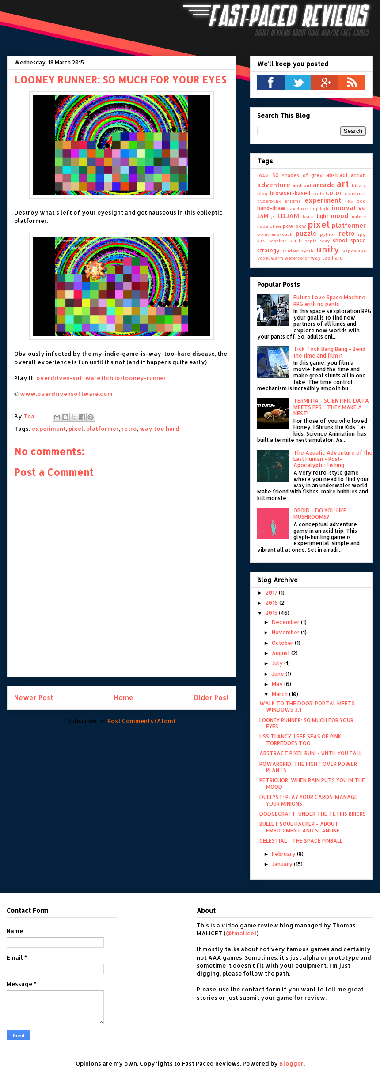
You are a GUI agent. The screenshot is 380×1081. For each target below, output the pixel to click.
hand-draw (271, 208)
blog (262, 193)
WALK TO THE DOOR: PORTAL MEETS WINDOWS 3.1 (307, 706)
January (283, 864)
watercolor (297, 257)
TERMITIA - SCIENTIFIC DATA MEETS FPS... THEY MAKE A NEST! (331, 407)
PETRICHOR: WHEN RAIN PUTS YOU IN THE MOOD (312, 783)
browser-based (290, 193)
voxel (263, 257)
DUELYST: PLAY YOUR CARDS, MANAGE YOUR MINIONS (308, 800)
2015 (272, 613)
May (278, 684)
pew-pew (294, 226)
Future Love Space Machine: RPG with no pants (330, 300)
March (280, 694)
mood (339, 215)
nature (359, 216)
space (358, 240)
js (273, 216)
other (275, 226)
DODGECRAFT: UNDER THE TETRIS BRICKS (312, 813)
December (286, 622)
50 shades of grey (297, 175)
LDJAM (288, 215)
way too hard (159, 428)
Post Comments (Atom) (141, 720)
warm (277, 257)
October (283, 643)
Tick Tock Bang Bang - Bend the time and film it (329, 352)
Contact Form (27, 910)
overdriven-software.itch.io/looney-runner (101, 377)
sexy (324, 240)
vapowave (354, 250)
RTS (261, 240)
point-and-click (275, 234)
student (290, 250)
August (281, 653)
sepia (311, 240)
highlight (320, 208)
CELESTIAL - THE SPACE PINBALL (300, 840)
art (343, 183)
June (278, 673)
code (318, 193)
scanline (278, 240)
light (322, 216)
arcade (324, 185)
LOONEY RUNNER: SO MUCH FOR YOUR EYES (306, 723)
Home (123, 697)
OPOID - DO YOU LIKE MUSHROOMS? (319, 513)
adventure (273, 185)
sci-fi (295, 240)
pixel (76, 428)
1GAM (263, 175)
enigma (293, 200)
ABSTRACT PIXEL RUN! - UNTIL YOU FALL (310, 753)
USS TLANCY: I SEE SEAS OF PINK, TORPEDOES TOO (300, 739)
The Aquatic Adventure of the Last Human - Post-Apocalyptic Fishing (332, 459)
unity (327, 249)
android (302, 185)
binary (359, 185)
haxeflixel (298, 208)
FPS (349, 200)
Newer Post (33, 697)
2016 (272, 602)
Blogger (291, 1063)
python (328, 234)
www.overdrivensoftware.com (66, 393)
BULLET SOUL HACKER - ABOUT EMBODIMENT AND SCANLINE (299, 827)
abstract (337, 175)
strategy (268, 250)
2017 (272, 592)
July (278, 663)
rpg (362, 234)
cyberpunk (269, 200)
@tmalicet (241, 933)
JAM (262, 216)
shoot (340, 240)
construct (355, 193)
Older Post (211, 697)
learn (308, 216)
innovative (349, 207)
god (361, 200)
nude (262, 226)
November (286, 632)
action (358, 175)
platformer (102, 428)
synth (307, 250)
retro (129, 428)
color (334, 192)
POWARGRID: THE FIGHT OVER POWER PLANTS (308, 767)
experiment (49, 428)
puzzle (306, 233)
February (284, 854)
